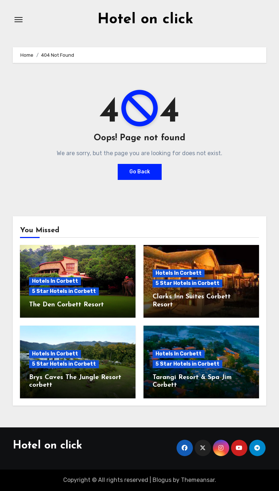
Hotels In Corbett (55, 281)
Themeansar (198, 479)
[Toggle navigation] (18, 19)
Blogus (162, 479)
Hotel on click (145, 19)
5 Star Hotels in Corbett (64, 291)
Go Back (139, 172)
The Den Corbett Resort (66, 304)
